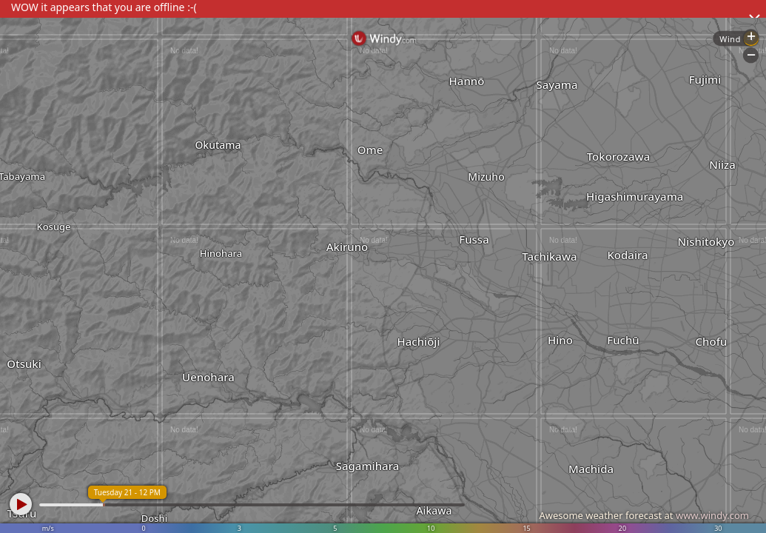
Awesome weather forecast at (644, 515)
